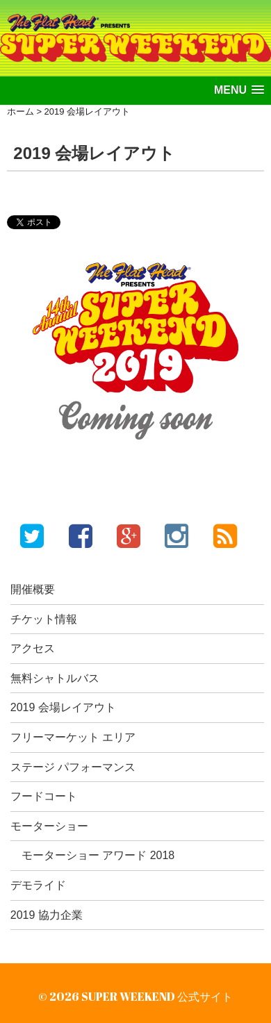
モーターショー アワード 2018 (98, 855)
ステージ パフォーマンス (73, 767)
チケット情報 (43, 619)
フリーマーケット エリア (73, 737)
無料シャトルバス (54, 678)
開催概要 (32, 589)
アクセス (32, 648)
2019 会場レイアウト (63, 707)
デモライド (38, 885)
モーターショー (49, 826)
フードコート (43, 796)
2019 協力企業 (46, 915)
